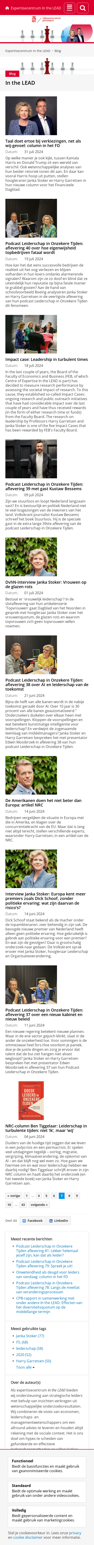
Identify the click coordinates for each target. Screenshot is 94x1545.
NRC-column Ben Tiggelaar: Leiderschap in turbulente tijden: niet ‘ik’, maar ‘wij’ (46, 1128)
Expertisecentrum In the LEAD (33, 8)
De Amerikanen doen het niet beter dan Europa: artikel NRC (43, 803)
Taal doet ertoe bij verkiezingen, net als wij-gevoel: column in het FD (43, 143)
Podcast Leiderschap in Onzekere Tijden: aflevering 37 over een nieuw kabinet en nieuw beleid (44, 1014)
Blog (58, 51)
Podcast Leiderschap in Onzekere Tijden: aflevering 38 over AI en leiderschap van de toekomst (46, 684)
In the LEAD (20, 82)
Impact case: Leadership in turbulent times (46, 359)
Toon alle (24, 1367)
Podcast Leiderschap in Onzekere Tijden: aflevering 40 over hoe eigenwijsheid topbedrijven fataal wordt (44, 248)
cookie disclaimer (28, 1537)
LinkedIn (58, 1220)
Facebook (33, 1220)
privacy (75, 1532)
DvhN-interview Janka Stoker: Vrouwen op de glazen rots (45, 584)
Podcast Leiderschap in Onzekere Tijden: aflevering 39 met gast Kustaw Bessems (44, 486)
